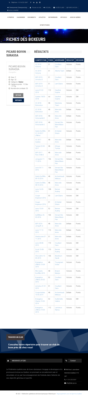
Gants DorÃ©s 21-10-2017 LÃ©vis (40, 133)
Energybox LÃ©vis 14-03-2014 (40, 310)
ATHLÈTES (42, 17)
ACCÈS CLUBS (58, 7)
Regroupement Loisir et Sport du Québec (69, 394)
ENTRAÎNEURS (52, 17)
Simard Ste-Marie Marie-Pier (59, 124)
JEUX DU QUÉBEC (75, 17)
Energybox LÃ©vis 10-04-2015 (40, 264)
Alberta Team (59, 71)
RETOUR (18, 95)
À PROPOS (10, 17)
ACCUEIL (47, 7)
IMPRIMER (18, 100)
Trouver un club (35, 7)
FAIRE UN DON (72, 7)
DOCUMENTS (32, 17)
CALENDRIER (21, 17)
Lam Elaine (59, 84)
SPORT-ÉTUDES (45, 25)
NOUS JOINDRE (12, 10)
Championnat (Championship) (17, 7)
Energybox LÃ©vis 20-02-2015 (40, 280)
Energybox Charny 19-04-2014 (40, 301)
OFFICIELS (63, 17)
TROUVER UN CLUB (15, 337)
